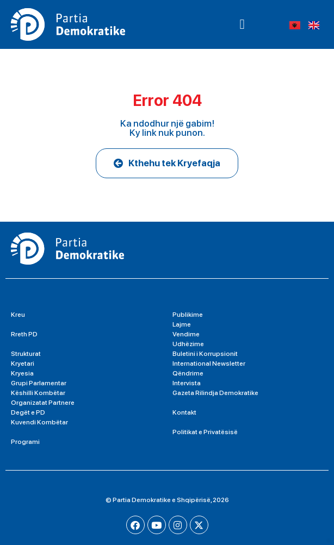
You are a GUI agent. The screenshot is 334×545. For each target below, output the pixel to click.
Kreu (18, 314)
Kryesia (22, 373)
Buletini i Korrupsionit (205, 354)
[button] (242, 24)
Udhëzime (188, 344)
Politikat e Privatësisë (205, 432)
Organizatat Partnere (43, 402)
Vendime (186, 334)
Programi (25, 442)
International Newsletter (208, 363)
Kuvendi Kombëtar (39, 422)
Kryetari (22, 363)
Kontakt (184, 412)
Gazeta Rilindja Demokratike (215, 393)
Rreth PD (24, 334)
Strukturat (26, 354)
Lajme (181, 324)
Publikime (187, 314)
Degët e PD (28, 412)
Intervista (186, 383)
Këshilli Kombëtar (38, 393)
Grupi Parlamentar (38, 383)
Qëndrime (187, 373)
